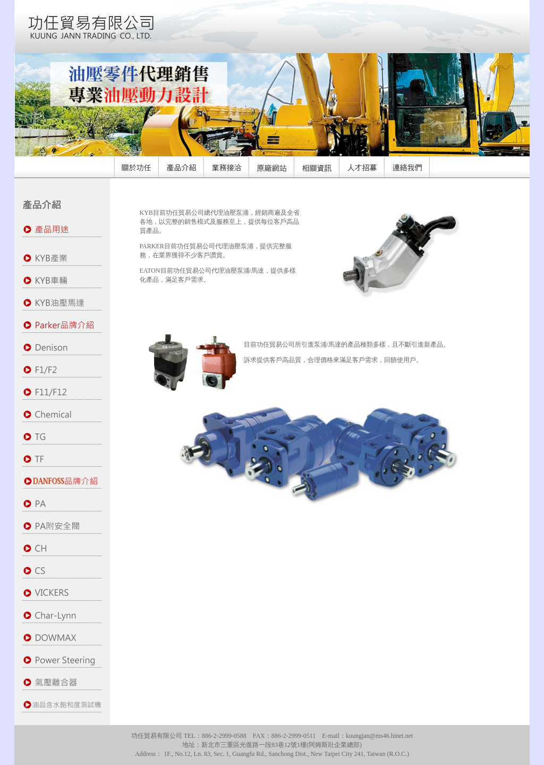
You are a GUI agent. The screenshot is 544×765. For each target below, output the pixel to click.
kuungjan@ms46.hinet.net (379, 735)
